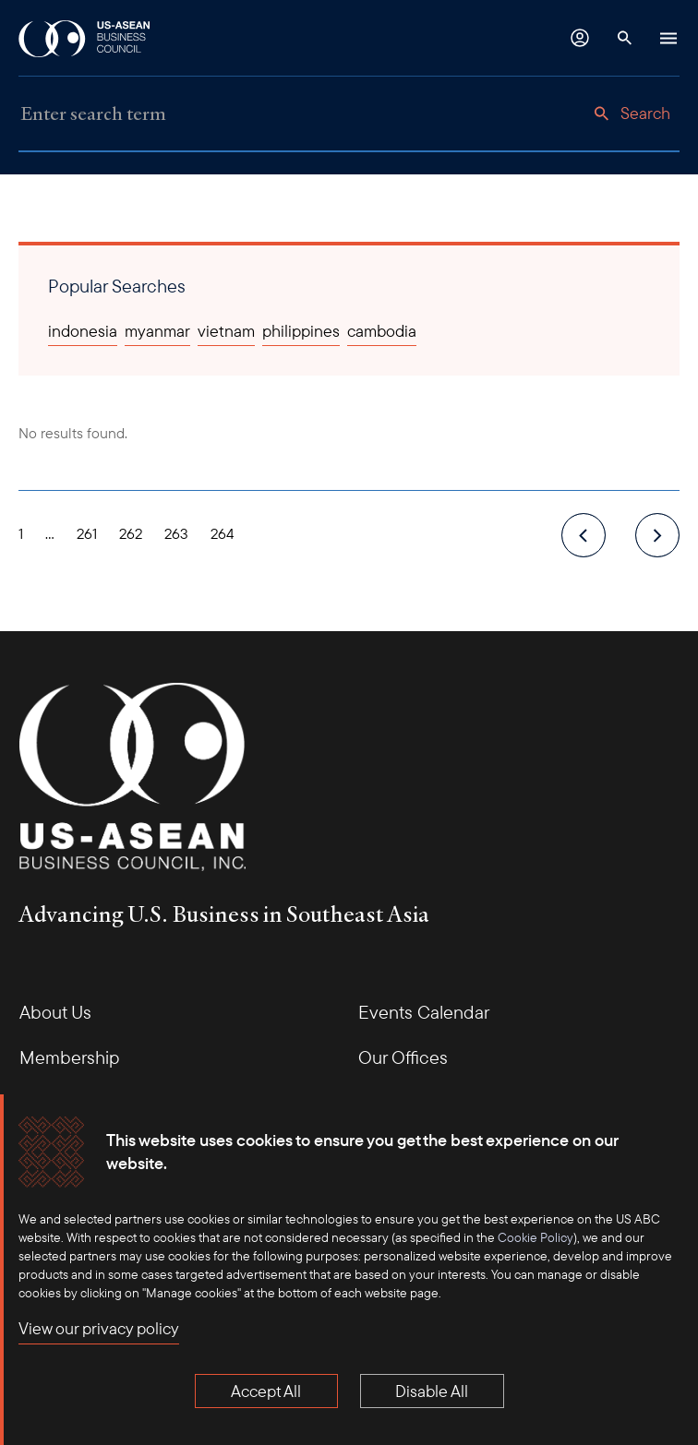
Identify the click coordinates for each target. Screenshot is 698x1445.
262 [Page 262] (130, 533)
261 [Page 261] (87, 533)
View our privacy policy (98, 1328)
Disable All (431, 1391)
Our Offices (403, 1057)
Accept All (266, 1391)
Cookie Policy (535, 1237)
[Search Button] (624, 38)
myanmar (157, 330)
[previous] (583, 535)
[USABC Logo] (85, 37)
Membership (69, 1057)
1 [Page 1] (20, 533)
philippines (301, 330)
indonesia (82, 330)
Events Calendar (423, 1011)
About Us (55, 1011)
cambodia (381, 330)
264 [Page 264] (223, 533)
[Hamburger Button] (668, 38)
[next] (657, 535)
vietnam (226, 330)
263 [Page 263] (176, 533)
